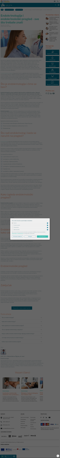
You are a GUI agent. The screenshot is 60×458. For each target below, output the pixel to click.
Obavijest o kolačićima (17, 233)
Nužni (15, 223)
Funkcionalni (17, 225)
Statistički (16, 227)
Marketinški (16, 229)
